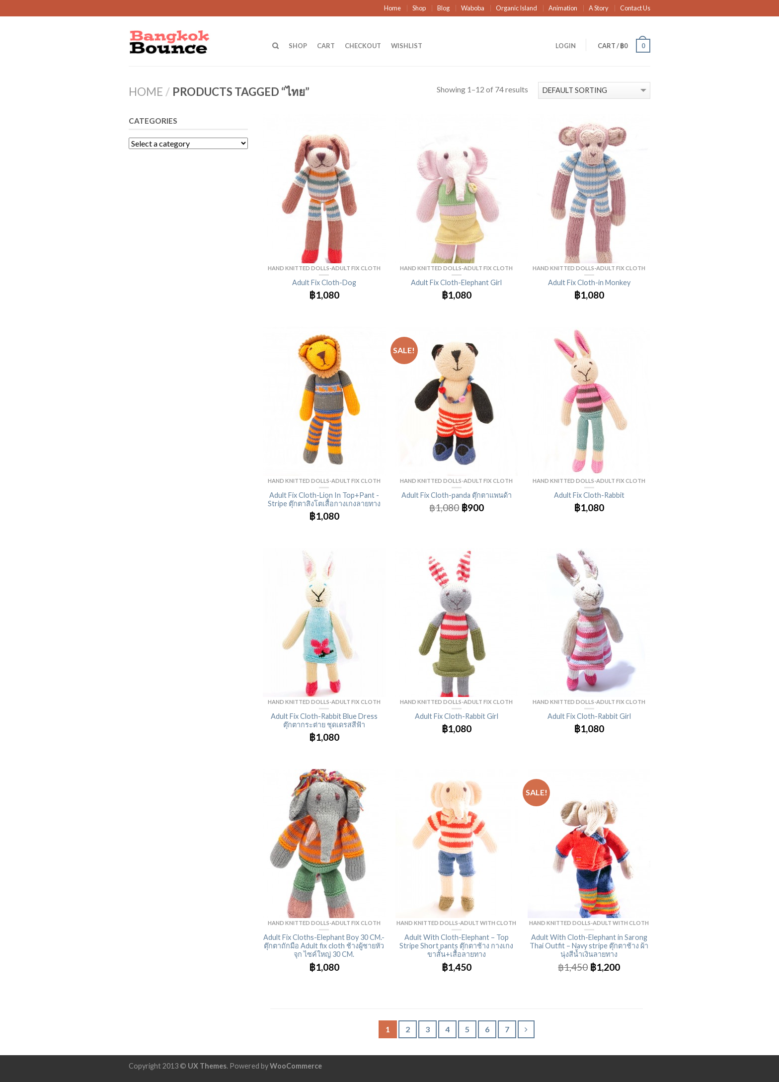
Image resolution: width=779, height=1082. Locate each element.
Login (565, 46)
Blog (443, 8)
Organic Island (516, 8)
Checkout (363, 46)
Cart (326, 46)
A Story (599, 8)
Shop (419, 8)
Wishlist (406, 46)
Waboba (472, 8)
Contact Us (635, 8)
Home (392, 8)
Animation (562, 8)
